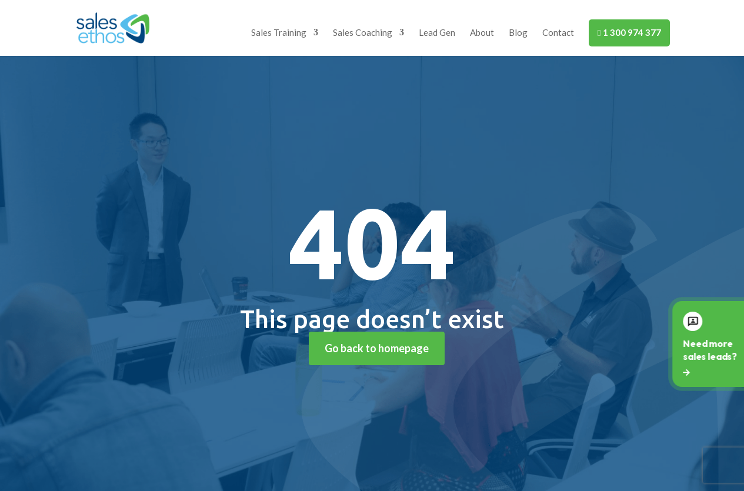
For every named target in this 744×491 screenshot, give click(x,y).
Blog (518, 33)
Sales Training (278, 33)
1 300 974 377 (629, 32)
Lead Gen (437, 33)
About (482, 33)
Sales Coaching (362, 33)
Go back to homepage (377, 348)
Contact (558, 33)
